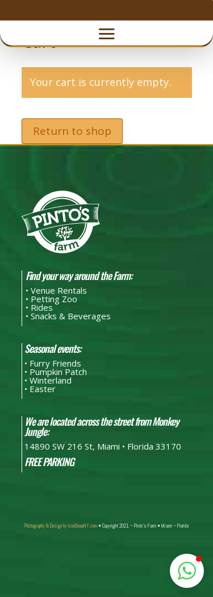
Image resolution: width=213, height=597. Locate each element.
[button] (187, 571)
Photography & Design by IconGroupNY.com (60, 525)
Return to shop (72, 130)
